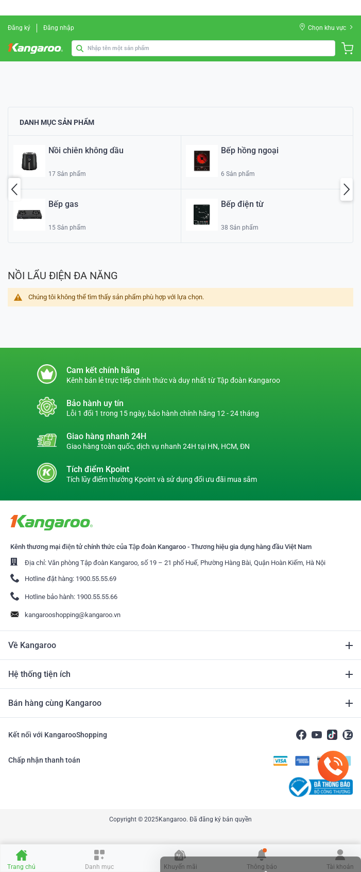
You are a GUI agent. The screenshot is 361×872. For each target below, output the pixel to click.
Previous (14, 189)
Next (346, 189)
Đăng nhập (58, 27)
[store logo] (36, 48)
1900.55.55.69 (96, 579)
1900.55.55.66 (97, 597)
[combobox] (203, 48)
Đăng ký (19, 27)
